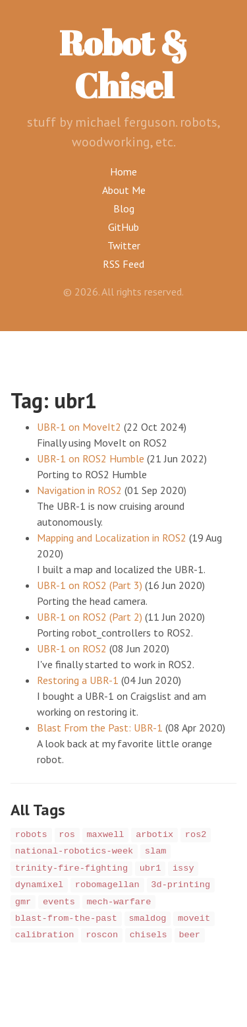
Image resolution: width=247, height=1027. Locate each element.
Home (123, 171)
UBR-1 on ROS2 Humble (90, 458)
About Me (124, 190)
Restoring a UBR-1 (78, 680)
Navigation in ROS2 (79, 490)
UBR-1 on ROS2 (72, 648)
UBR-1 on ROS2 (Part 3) (89, 585)
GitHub (123, 226)
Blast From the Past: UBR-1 (100, 727)
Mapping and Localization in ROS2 (111, 537)
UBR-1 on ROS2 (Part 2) (89, 616)
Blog (123, 208)
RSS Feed (123, 263)
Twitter (123, 245)
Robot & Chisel (123, 63)
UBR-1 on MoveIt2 (79, 426)
